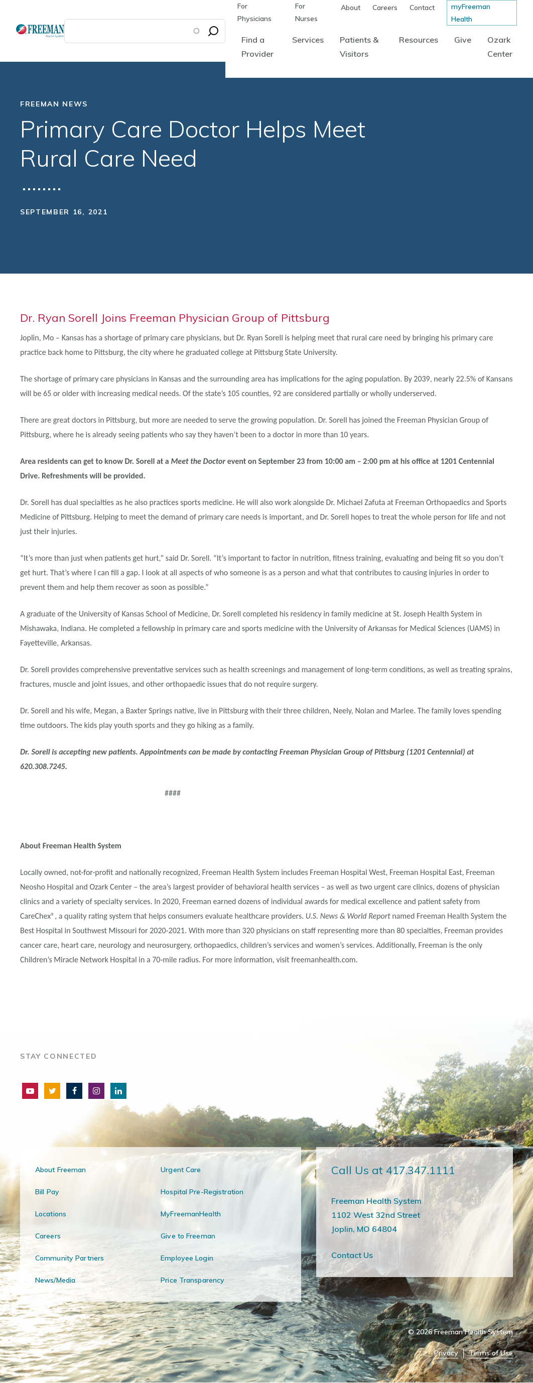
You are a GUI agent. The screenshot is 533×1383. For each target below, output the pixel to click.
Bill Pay (47, 1191)
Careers (384, 7)
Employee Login (187, 1258)
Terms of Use (491, 1353)
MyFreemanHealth (191, 1213)
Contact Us (352, 1255)
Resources (418, 40)
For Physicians (254, 12)
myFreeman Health (470, 13)
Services (308, 40)
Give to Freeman (188, 1235)
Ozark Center (499, 47)
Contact (422, 7)
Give (462, 40)
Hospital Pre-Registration (202, 1191)
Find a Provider (257, 47)
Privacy (446, 1353)
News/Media (55, 1280)
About (350, 7)
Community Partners (69, 1258)
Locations (50, 1213)
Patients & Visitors (359, 47)
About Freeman (60, 1169)
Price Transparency (192, 1280)
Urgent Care (181, 1169)
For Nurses (306, 12)
